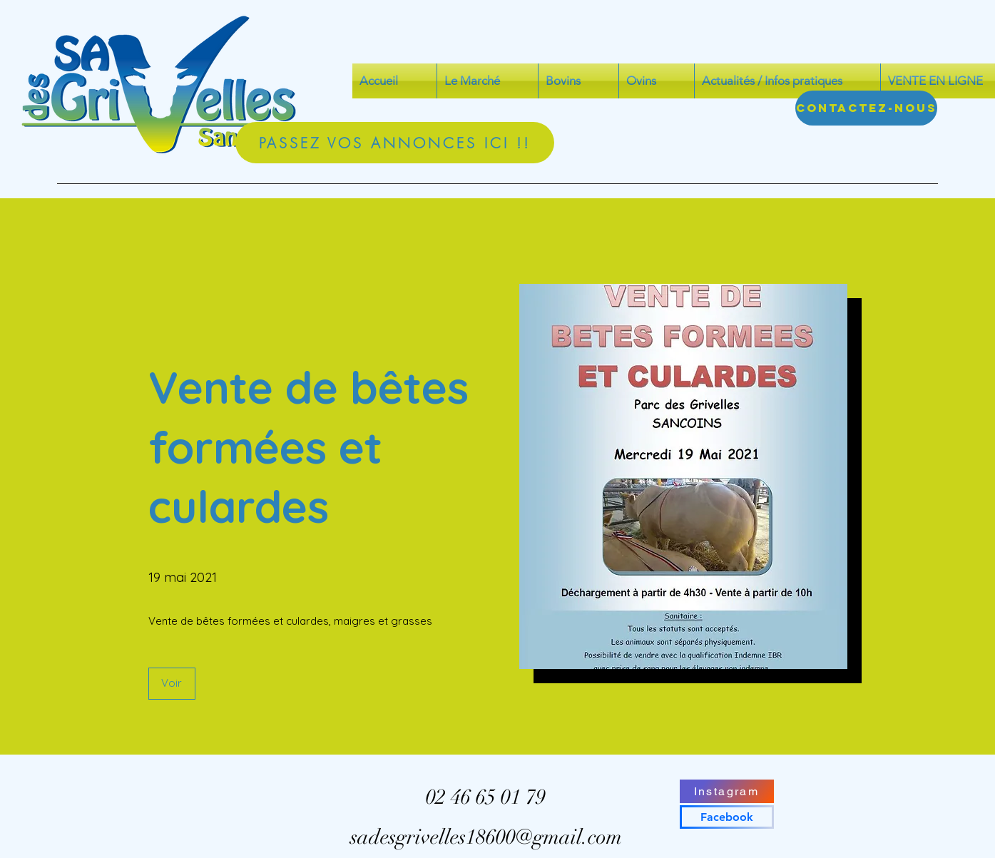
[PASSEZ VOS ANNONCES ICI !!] (394, 142)
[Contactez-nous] (866, 108)
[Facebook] (727, 817)
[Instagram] (727, 791)
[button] (171, 684)
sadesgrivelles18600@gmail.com (486, 836)
